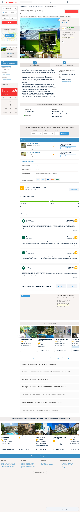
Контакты (62, 16)
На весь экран (25, 295)
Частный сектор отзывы (47, 464)
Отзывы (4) (68, 16)
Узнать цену (68, 147)
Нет (72, 286)
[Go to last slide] (20, 336)
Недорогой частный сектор (8, 463)
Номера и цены (24, 16)
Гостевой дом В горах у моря (10, 48)
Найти (9, 22)
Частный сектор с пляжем (27, 467)
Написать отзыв (74, 189)
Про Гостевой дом (33, 16)
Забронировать (72, 11)
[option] (40, 36)
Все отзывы (43, 463)
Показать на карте (41, 13)
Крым (61, 466)
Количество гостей (5, 15)
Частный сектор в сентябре (8, 464)
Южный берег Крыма (65, 467)
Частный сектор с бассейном (28, 463)
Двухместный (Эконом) (33, 143)
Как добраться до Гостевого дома (50, 16)
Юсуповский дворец (66, 81)
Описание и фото (30, 149)
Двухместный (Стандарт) (33, 152)
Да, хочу (61, 286)
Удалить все (9, 56)
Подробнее (71, 509)
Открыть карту (9, 35)
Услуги (40, 16)
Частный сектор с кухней (27, 464)
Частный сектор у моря (66, 464)
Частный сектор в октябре (7, 466)
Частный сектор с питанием (28, 466)
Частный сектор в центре (66, 463)
